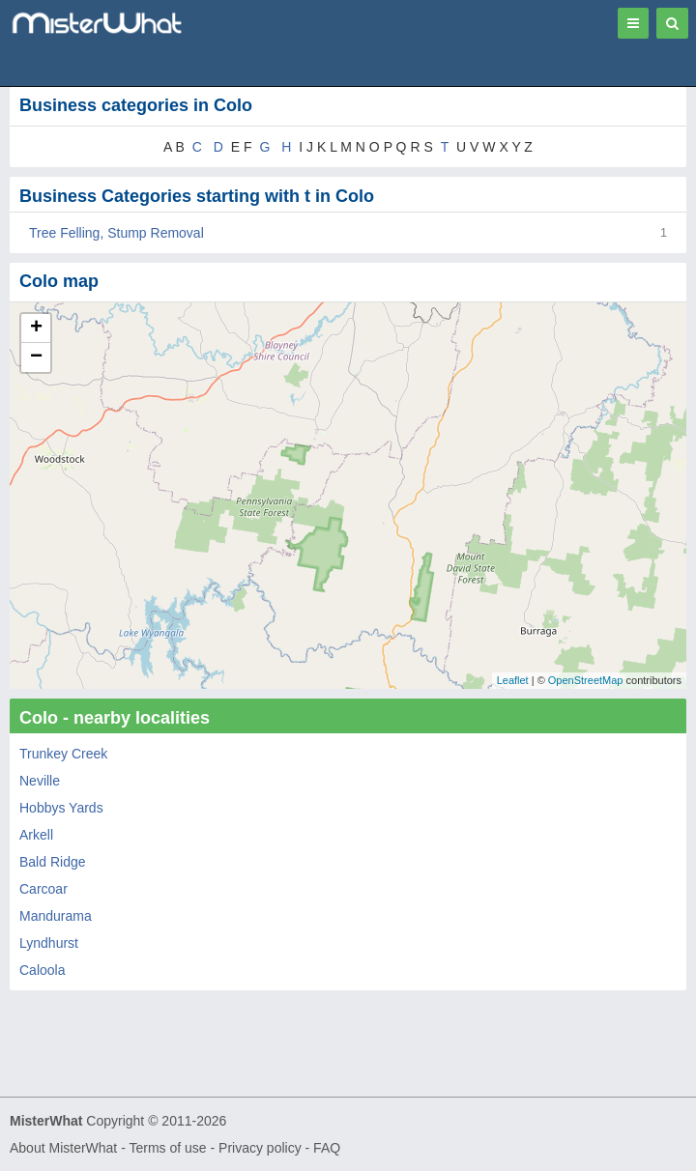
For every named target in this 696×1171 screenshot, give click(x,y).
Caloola (42, 970)
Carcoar (43, 889)
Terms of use (167, 1148)
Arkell (36, 835)
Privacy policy (260, 1148)
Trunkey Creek (63, 753)
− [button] (36, 357)
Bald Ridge (52, 862)
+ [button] (36, 328)
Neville (39, 780)
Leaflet (513, 680)
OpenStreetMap (586, 680)
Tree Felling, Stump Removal (116, 233)
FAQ (326, 1148)
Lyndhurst (48, 943)
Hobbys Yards (61, 807)
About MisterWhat (63, 1148)
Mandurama (55, 916)
